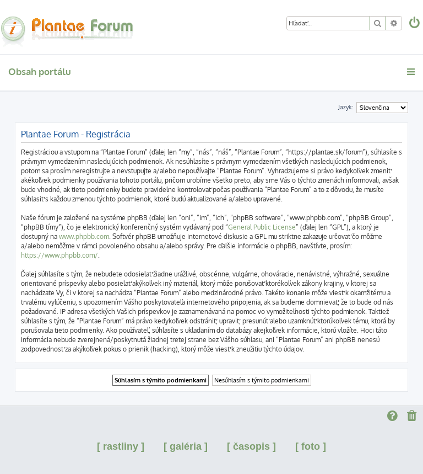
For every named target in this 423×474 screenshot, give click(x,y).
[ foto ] (310, 446)
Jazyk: (346, 107)
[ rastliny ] (120, 446)
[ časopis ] (251, 446)
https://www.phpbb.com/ (59, 255)
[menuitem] (415, 24)
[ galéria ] (186, 446)
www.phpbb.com (84, 236)
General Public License (262, 227)
